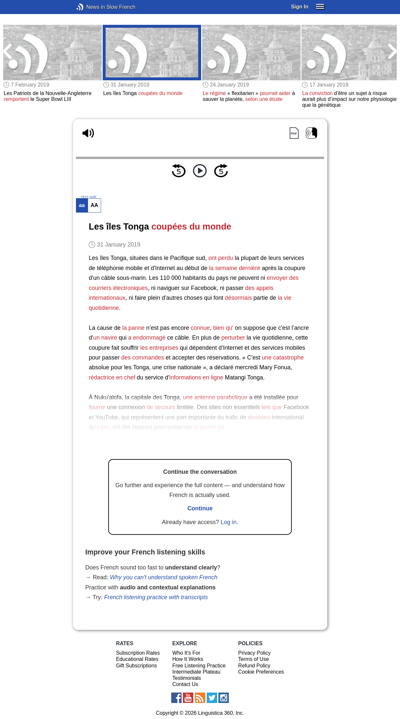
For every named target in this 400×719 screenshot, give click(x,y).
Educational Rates (137, 659)
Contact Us (185, 684)
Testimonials (186, 678)
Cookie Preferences (261, 672)
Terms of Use (253, 659)
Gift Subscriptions (136, 665)
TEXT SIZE (88, 197)
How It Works (187, 659)
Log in (229, 522)
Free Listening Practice (199, 665)
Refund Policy (254, 665)
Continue (200, 508)
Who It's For (186, 653)
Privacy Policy (254, 653)
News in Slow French (89, 7)
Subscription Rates (138, 653)
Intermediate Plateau (196, 672)
